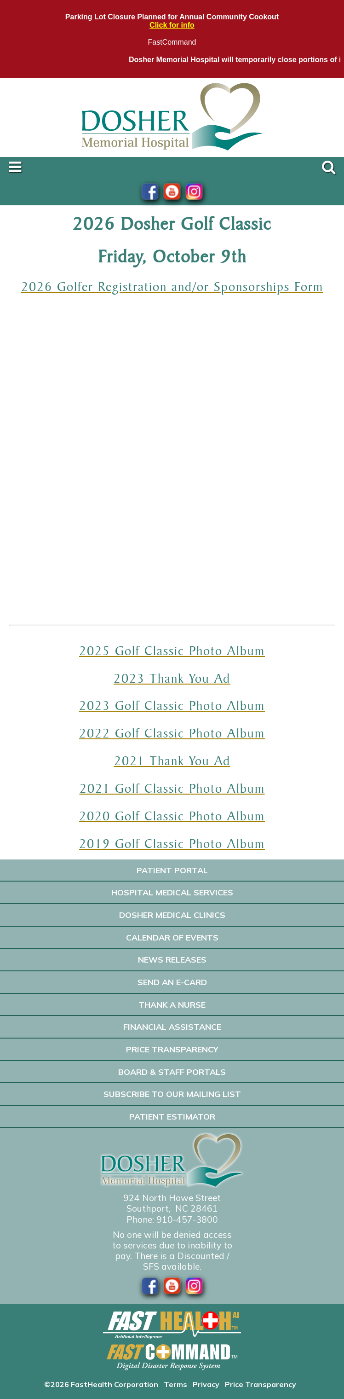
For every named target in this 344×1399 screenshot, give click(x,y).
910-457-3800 (187, 1219)
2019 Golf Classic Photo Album (172, 843)
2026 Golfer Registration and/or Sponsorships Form (172, 286)
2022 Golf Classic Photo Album (172, 733)
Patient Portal (172, 870)
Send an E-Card (172, 982)
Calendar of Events (172, 937)
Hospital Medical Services (172, 892)
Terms (175, 1384)
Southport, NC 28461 (172, 1208)
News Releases (172, 959)
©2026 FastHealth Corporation (101, 1384)
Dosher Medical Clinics (172, 915)
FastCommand (172, 42)
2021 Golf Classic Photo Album (172, 788)
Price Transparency (172, 1049)
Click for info (172, 25)
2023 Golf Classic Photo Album (172, 705)
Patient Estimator (172, 1116)
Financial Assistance (172, 1027)
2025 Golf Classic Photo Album (172, 650)
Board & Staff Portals (172, 1072)
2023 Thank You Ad (172, 678)
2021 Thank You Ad (172, 760)
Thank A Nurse (172, 1004)
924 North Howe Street (172, 1197)
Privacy (206, 1384)
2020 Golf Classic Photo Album (172, 815)
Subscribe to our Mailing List (172, 1094)
